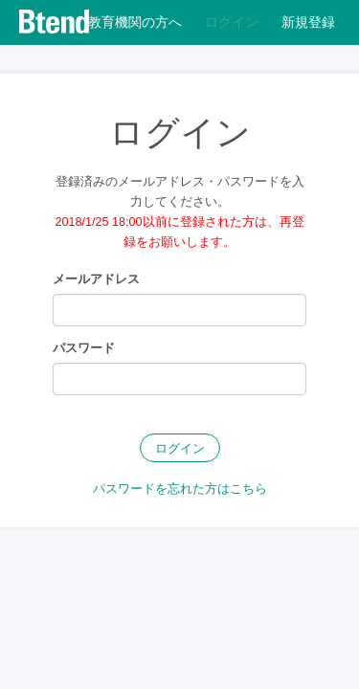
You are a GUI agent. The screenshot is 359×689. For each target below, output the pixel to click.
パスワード (84, 348)
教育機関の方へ (135, 22)
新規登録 (308, 22)
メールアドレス (96, 279)
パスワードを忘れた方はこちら (180, 489)
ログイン (180, 449)
